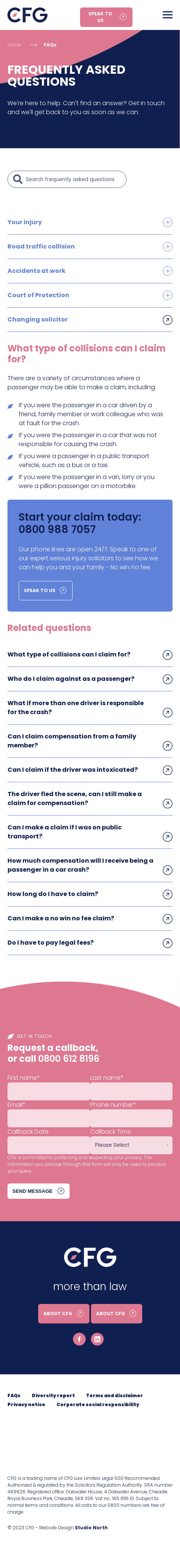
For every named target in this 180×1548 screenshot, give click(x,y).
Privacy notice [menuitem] (26, 1404)
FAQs (50, 45)
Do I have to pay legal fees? (50, 942)
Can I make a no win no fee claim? (60, 918)
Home (14, 45)
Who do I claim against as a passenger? (70, 678)
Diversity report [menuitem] (53, 1395)
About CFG (57, 1313)
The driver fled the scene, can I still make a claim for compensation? (74, 798)
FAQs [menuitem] (14, 1395)
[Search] (74, 179)
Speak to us (100, 17)
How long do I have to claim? (52, 894)
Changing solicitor (37, 319)
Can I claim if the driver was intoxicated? (72, 769)
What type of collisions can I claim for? (68, 654)
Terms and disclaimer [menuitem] (114, 1395)
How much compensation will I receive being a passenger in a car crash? (80, 865)
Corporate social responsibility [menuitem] (98, 1404)
